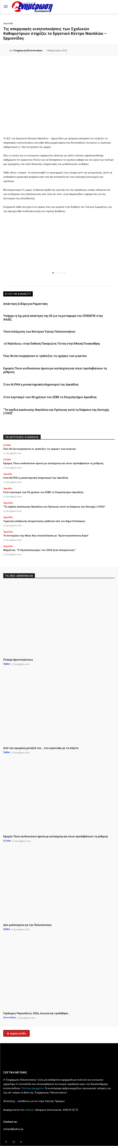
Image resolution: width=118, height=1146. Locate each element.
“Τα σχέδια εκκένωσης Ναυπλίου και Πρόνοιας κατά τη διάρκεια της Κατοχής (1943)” (56, 411)
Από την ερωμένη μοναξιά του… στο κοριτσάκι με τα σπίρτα (40, 748)
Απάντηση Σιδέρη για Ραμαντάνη (25, 304)
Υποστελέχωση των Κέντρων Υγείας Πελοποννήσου (39, 331)
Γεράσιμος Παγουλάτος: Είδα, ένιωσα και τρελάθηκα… (36, 1013)
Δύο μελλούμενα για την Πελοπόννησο (27, 925)
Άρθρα (6, 664)
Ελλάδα (7, 445)
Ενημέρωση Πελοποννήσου (28, 50)
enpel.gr (29, 1109)
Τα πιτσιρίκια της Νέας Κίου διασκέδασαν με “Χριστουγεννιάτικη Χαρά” (46, 535)
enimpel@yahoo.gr (13, 1129)
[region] (59, 250)
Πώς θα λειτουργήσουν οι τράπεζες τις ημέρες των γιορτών (45, 356)
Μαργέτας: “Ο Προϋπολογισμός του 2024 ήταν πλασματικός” (39, 550)
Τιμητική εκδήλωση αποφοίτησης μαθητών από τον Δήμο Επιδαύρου (44, 521)
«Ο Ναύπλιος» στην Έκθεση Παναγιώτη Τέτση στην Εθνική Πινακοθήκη (51, 343)
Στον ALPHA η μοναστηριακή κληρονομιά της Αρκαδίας (41, 384)
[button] (59, 248)
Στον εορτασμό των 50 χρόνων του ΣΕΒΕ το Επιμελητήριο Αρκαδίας (50, 397)
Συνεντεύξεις (9, 1017)
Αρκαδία (7, 474)
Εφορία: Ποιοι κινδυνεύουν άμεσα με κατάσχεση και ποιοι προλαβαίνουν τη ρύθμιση (53, 463)
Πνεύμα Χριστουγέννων (18, 659)
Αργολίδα (8, 23)
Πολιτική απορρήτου (32, 1088)
